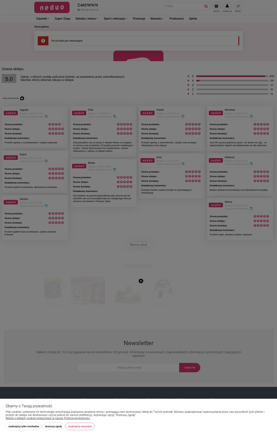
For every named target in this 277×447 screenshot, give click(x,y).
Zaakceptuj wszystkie (80, 426)
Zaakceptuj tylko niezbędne (23, 426)
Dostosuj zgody (53, 426)
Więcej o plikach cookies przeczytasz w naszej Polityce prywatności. (48, 418)
